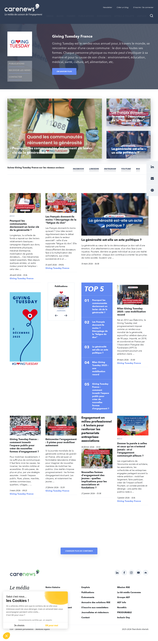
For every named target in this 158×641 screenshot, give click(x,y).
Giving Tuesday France (21, 272)
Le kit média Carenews (129, 586)
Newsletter (107, 7)
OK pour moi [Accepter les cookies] (51, 625)
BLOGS (60, 16)
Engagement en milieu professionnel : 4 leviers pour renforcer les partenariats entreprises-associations (96, 423)
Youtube (128, 163)
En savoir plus (64, 71)
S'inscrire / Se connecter (143, 7)
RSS (141, 163)
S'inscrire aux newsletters (94, 601)
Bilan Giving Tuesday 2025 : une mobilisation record (100, 362)
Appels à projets (124, 16)
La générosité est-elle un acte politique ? (111, 234)
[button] (56, 309)
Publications (86, 16)
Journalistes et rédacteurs (95, 606)
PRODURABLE (124, 606)
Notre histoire (52, 581)
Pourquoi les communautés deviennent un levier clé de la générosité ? (24, 219)
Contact (85, 611)
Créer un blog (123, 7)
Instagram (112, 163)
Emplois (141, 16)
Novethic (122, 601)
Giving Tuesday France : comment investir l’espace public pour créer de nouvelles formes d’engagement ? (100, 390)
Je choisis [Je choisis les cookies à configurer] (19, 625)
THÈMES (71, 16)
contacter (14, 72)
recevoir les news (18, 67)
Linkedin (95, 163)
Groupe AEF (123, 591)
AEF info (121, 596)
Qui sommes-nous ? (56, 586)
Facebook (79, 163)
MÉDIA (49, 16)
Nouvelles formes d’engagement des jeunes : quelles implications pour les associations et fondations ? (94, 474)
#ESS (12, 210)
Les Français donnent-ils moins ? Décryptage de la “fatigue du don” (60, 213)
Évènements (104, 16)
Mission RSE (123, 581)
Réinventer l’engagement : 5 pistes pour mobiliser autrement (61, 436)
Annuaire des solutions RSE (95, 596)
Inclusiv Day (123, 611)
